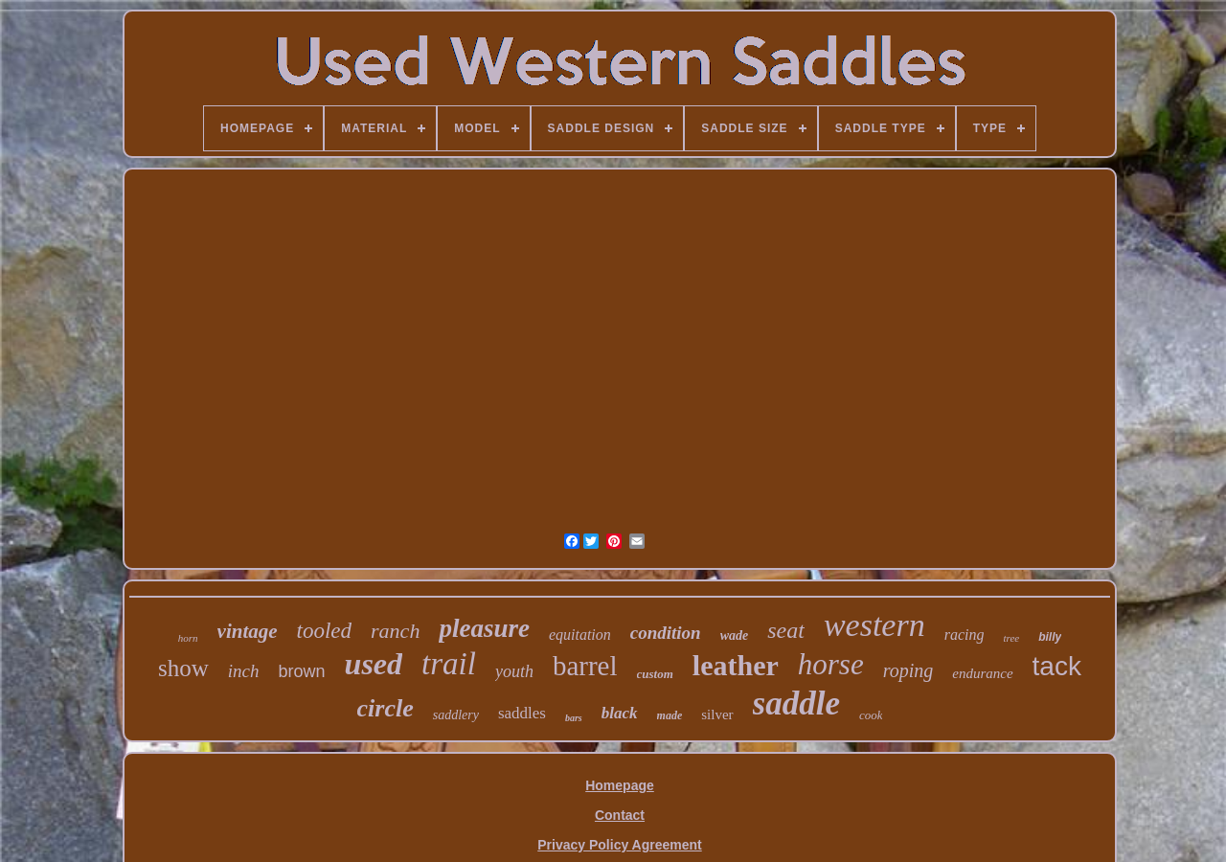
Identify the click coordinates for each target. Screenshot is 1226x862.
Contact (620, 815)
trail (448, 663)
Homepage (619, 785)
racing (964, 634)
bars (573, 718)
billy (1049, 637)
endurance (982, 673)
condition (665, 633)
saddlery (456, 715)
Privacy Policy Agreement (619, 844)
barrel (585, 665)
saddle (796, 703)
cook (871, 715)
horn (188, 638)
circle (385, 708)
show (183, 668)
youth (514, 671)
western (874, 625)
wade (734, 635)
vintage (247, 631)
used (373, 663)
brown (302, 671)
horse (831, 664)
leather (735, 665)
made (670, 715)
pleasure (484, 628)
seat (786, 630)
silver (717, 714)
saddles (522, 713)
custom (655, 674)
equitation (580, 634)
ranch (395, 631)
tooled (324, 631)
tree (1011, 638)
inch (244, 671)
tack (1057, 666)
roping (908, 670)
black (620, 713)
